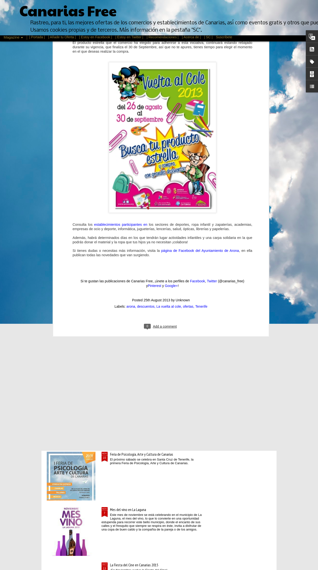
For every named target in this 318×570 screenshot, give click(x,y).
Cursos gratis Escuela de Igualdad (133, 288)
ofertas (188, 205)
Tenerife (201, 205)
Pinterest (154, 184)
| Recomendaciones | (162, 37)
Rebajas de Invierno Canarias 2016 (133, 398)
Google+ (171, 184)
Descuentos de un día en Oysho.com (135, 343)
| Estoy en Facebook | (95, 37)
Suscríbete (224, 37)
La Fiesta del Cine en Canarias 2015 (134, 564)
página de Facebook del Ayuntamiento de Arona (200, 149)
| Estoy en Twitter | (129, 37)
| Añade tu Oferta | (62, 37)
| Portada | (37, 37)
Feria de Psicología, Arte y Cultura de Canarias (141, 454)
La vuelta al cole (168, 205)
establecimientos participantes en (120, 123)
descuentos (146, 205)
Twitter (212, 179)
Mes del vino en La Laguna (128, 509)
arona (130, 205)
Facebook (197, 179)
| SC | (208, 37)
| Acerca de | (191, 37)
